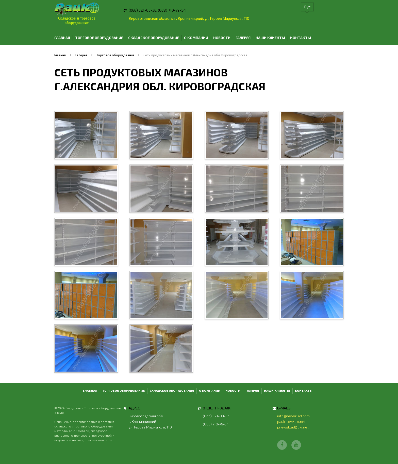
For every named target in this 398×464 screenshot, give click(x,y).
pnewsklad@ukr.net (293, 427)
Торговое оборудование (99, 38)
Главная (62, 38)
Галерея (243, 38)
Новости (221, 38)
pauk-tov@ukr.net (291, 421)
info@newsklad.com (293, 416)
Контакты (300, 38)
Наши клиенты (270, 38)
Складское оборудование (153, 38)
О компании (196, 38)
